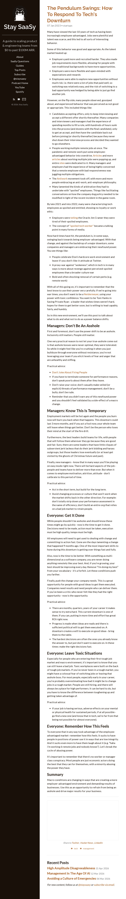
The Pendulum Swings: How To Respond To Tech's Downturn (79, 14)
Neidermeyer (91, 294)
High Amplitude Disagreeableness (78, 868)
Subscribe (19, 74)
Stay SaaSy (20, 26)
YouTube (20, 87)
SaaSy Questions (20, 61)
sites (62, 162)
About (19, 56)
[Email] (24, 99)
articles (56, 159)
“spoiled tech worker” (81, 225)
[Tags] (18, 99)
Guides (20, 65)
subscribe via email (104, 884)
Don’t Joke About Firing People (69, 372)
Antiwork (62, 178)
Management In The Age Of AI (75, 873)
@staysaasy (20, 78)
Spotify (20, 91)
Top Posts (19, 69)
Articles (97, 155)
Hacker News (86, 842)
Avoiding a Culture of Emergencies (78, 878)
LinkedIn (98, 842)
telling (74, 217)
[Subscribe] (14, 99)
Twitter (75, 842)
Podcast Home (20, 82)
